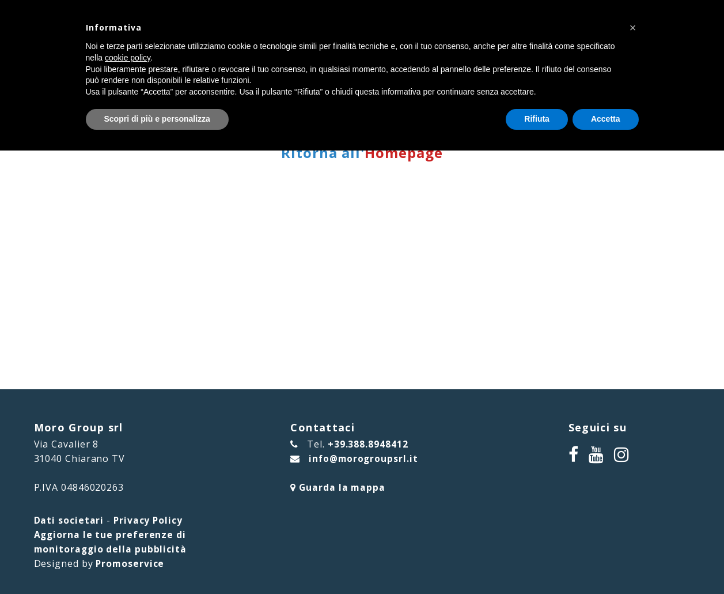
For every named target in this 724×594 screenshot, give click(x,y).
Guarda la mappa (335, 487)
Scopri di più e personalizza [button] (157, 118)
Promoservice (130, 563)
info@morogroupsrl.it (362, 458)
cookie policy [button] (127, 57)
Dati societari (69, 520)
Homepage (404, 152)
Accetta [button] (605, 118)
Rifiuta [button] (536, 118)
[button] (633, 27)
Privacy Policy (148, 520)
